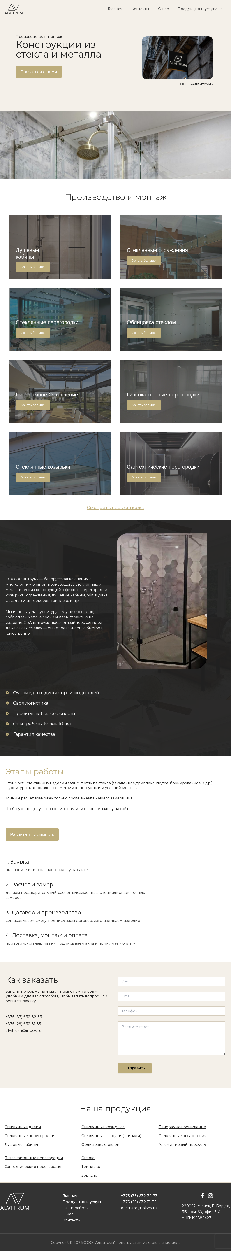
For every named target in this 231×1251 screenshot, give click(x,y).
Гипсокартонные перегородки (34, 1158)
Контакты (145, 9)
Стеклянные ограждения (183, 1136)
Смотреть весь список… (115, 507)
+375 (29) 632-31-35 (23, 1023)
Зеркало (89, 1175)
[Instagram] (210, 1196)
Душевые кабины (21, 1144)
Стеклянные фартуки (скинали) (111, 1136)
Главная (121, 9)
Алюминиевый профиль (182, 1144)
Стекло (88, 1158)
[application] (220, 9)
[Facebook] (202, 1196)
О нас (166, 9)
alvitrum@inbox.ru (23, 1030)
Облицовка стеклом (100, 1144)
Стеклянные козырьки (103, 1127)
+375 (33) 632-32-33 (23, 1016)
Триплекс (90, 1167)
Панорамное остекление (182, 1127)
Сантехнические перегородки (34, 1167)
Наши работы (73, 1207)
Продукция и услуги (201, 9)
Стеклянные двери (23, 1127)
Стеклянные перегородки (30, 1136)
